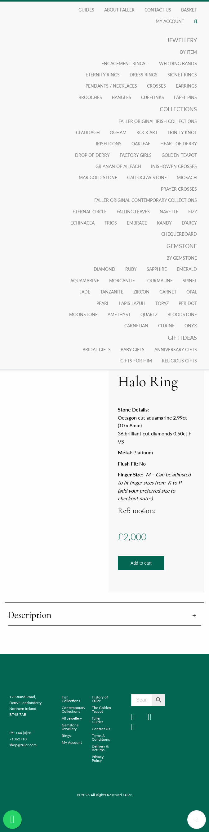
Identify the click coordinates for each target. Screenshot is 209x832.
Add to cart (141, 563)
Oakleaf (140, 143)
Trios (110, 223)
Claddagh (88, 132)
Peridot (188, 303)
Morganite (122, 280)
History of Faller (100, 698)
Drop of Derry (92, 155)
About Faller (119, 10)
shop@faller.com (23, 745)
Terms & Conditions (101, 737)
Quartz (149, 314)
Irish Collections (71, 698)
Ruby (131, 269)
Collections (178, 109)
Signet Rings (182, 74)
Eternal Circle (90, 211)
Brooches (90, 97)
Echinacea (82, 223)
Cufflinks (152, 97)
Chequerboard (179, 234)
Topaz (162, 303)
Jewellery (182, 40)
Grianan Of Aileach (118, 166)
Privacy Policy (98, 758)
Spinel (190, 280)
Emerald (187, 269)
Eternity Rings (103, 74)
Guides (86, 10)
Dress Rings (144, 74)
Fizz (192, 211)
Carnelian (136, 325)
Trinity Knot (182, 132)
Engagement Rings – (125, 63)
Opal (191, 292)
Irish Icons (109, 143)
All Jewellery (72, 718)
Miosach (187, 177)
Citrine (166, 325)
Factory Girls (136, 155)
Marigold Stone (98, 177)
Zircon (141, 292)
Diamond (104, 269)
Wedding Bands (178, 63)
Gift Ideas (182, 337)
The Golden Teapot (101, 709)
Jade (85, 292)
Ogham (118, 132)
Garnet (167, 292)
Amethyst (119, 314)
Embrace (137, 223)
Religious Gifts (179, 360)
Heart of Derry (178, 143)
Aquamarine (84, 280)
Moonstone (83, 314)
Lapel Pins (185, 97)
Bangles (121, 97)
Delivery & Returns (100, 747)
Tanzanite (111, 292)
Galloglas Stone (147, 177)
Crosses (156, 86)
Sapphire (157, 269)
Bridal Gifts (96, 349)
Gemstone (182, 246)
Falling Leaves (133, 211)
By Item (188, 52)
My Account (72, 742)
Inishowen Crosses (174, 166)
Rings (66, 735)
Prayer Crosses (179, 189)
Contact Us (158, 10)
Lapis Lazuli (132, 303)
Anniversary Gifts (175, 349)
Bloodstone (182, 314)
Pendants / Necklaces (111, 86)
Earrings (186, 86)
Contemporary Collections (72, 709)
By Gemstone (182, 258)
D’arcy (189, 223)
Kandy (164, 223)
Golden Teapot (179, 155)
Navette (169, 211)
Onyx (191, 325)
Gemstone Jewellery (70, 726)
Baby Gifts (133, 349)
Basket (189, 10)
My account (170, 21)
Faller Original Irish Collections (157, 121)
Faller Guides (97, 720)
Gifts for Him (136, 360)
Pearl (102, 303)
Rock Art (147, 132)
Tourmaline (159, 280)
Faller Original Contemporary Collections (145, 200)
